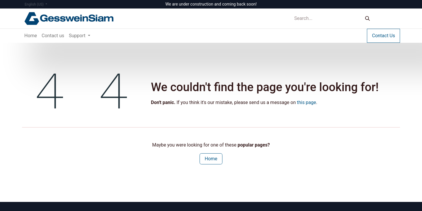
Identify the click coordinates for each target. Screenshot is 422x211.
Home (211, 158)
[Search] (367, 18)
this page (306, 102)
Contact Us (383, 35)
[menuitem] (30, 36)
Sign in (388, 18)
